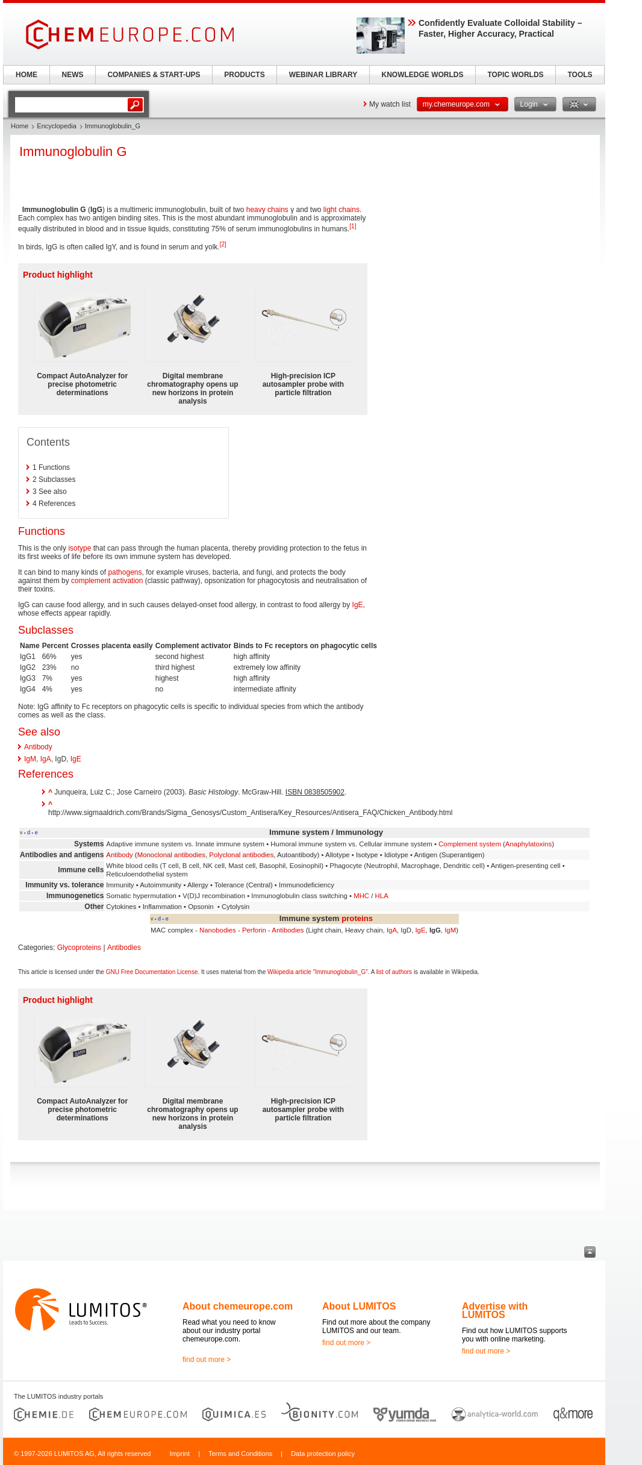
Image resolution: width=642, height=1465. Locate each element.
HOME (26, 74)
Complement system (469, 844)
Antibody (38, 747)
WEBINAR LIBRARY (323, 74)
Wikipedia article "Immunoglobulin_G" (317, 972)
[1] (352, 226)
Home (19, 126)
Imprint (179, 1453)
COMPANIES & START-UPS (153, 74)
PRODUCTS (244, 74)
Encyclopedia (56, 126)
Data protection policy (323, 1453)
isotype (79, 548)
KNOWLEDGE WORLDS (423, 74)
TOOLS (579, 74)
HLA (381, 895)
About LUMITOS (359, 1306)
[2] (223, 244)
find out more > (206, 1359)
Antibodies (288, 930)
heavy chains (267, 209)
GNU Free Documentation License (152, 972)
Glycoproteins (79, 947)
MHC (361, 895)
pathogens (125, 572)
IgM (30, 759)
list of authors (394, 972)
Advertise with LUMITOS (495, 1310)
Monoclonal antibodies (171, 854)
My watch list (390, 104)
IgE (357, 605)
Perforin (254, 930)
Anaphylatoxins (528, 844)
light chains (341, 209)
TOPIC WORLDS (515, 74)
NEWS (73, 74)
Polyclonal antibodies (241, 854)
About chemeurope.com (237, 1306)
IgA (45, 759)
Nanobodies (217, 930)
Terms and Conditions (240, 1453)
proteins (357, 918)
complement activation (107, 580)
